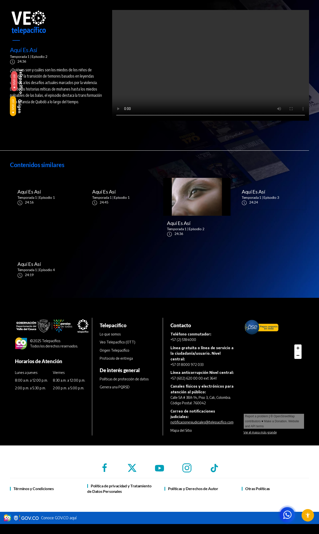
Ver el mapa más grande (260, 432)
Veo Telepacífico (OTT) (117, 342)
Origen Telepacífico (114, 350)
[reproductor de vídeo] (210, 65)
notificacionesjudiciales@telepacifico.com (202, 422)
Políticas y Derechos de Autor (193, 488)
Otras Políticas (257, 488)
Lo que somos (110, 334)
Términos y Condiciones (33, 488)
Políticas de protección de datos (124, 379)
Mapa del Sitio (181, 430)
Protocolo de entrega (116, 358)
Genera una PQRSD (115, 387)
